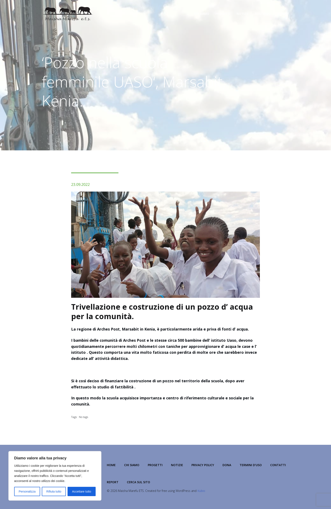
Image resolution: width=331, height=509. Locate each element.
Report (283, 14)
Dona (226, 465)
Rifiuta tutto (53, 491)
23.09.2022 (80, 184)
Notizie (243, 14)
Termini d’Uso (251, 465)
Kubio (201, 491)
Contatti (278, 465)
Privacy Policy (202, 465)
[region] (54, 476)
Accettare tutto (81, 491)
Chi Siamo (201, 14)
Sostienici (263, 14)
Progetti (223, 14)
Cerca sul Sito (138, 482)
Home (111, 465)
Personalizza (27, 491)
